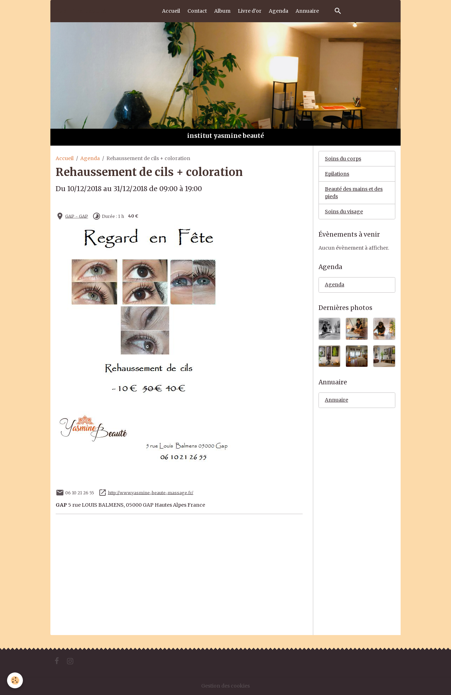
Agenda (278, 11)
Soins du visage (344, 211)
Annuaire (307, 11)
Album (222, 11)
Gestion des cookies (225, 686)
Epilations (337, 174)
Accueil (171, 11)
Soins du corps (343, 159)
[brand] (80, 11)
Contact (197, 11)
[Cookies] (15, 680)
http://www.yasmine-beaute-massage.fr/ (150, 492)
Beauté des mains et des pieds (354, 193)
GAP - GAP (76, 216)
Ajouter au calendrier (83, 203)
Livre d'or (249, 11)
